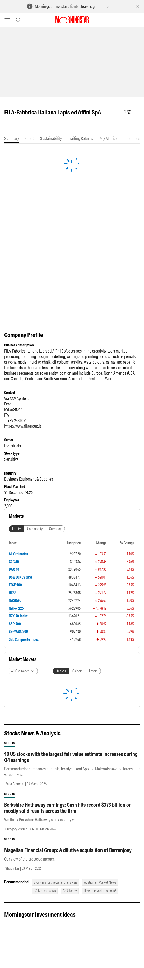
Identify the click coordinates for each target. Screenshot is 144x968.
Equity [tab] (16, 528)
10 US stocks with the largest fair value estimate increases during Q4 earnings (71, 757)
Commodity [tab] (35, 528)
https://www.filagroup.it (22, 426)
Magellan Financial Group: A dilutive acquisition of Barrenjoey (68, 850)
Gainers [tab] (77, 671)
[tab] (11, 138)
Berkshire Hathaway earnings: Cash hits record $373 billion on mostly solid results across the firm (68, 808)
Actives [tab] (61, 671)
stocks (9, 743)
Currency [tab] (55, 528)
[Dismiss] (138, 6)
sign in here (99, 6)
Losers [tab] (93, 671)
